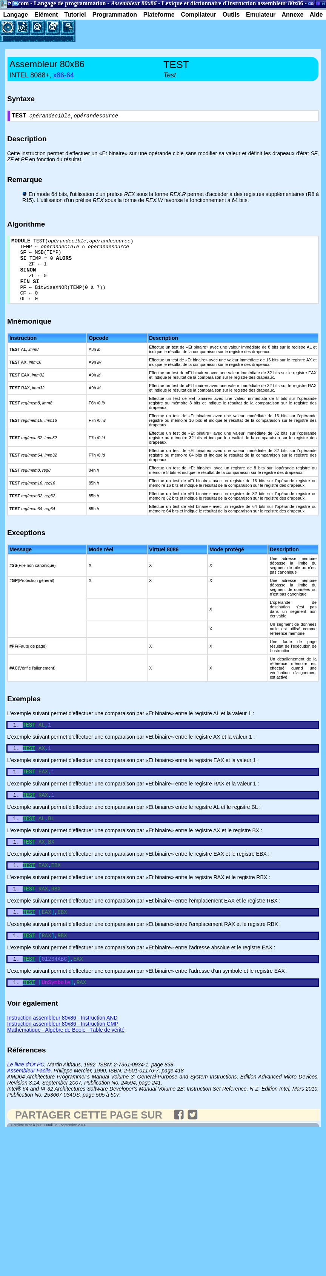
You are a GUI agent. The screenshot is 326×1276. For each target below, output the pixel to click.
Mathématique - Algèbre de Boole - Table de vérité (66, 1057)
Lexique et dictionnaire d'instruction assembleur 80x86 (232, 3)
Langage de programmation (70, 3)
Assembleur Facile (29, 1098)
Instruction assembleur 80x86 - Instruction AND (62, 1045)
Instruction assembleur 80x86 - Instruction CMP (62, 1051)
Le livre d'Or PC (25, 1092)
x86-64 (63, 75)
